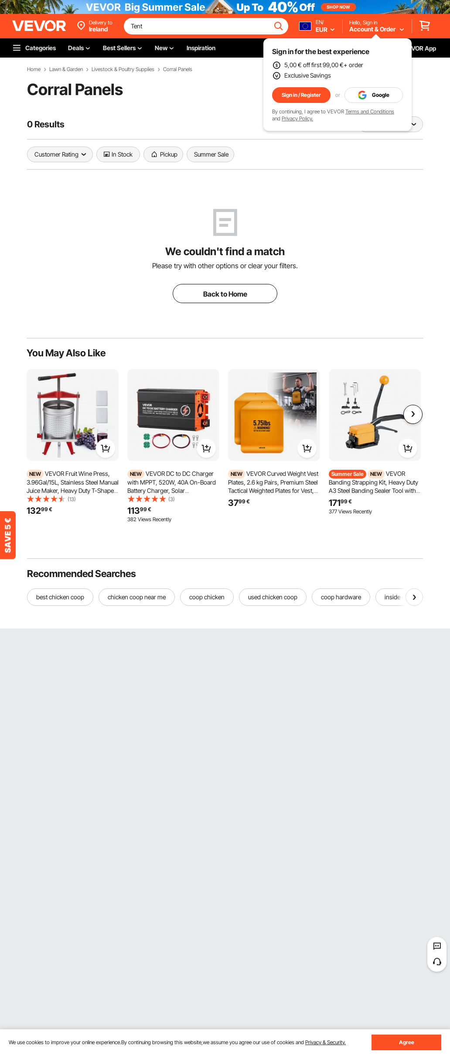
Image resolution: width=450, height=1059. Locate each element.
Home (34, 69)
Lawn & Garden (66, 69)
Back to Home (225, 294)
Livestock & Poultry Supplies (123, 69)
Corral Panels (177, 69)
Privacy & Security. (325, 1042)
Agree (406, 1042)
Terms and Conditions (369, 111)
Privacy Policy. (297, 118)
